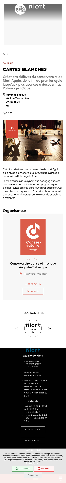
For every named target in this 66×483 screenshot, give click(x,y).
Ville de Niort (33, 330)
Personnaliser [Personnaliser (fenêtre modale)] (33, 475)
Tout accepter (23, 468)
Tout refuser (44, 468)
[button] (33, 140)
